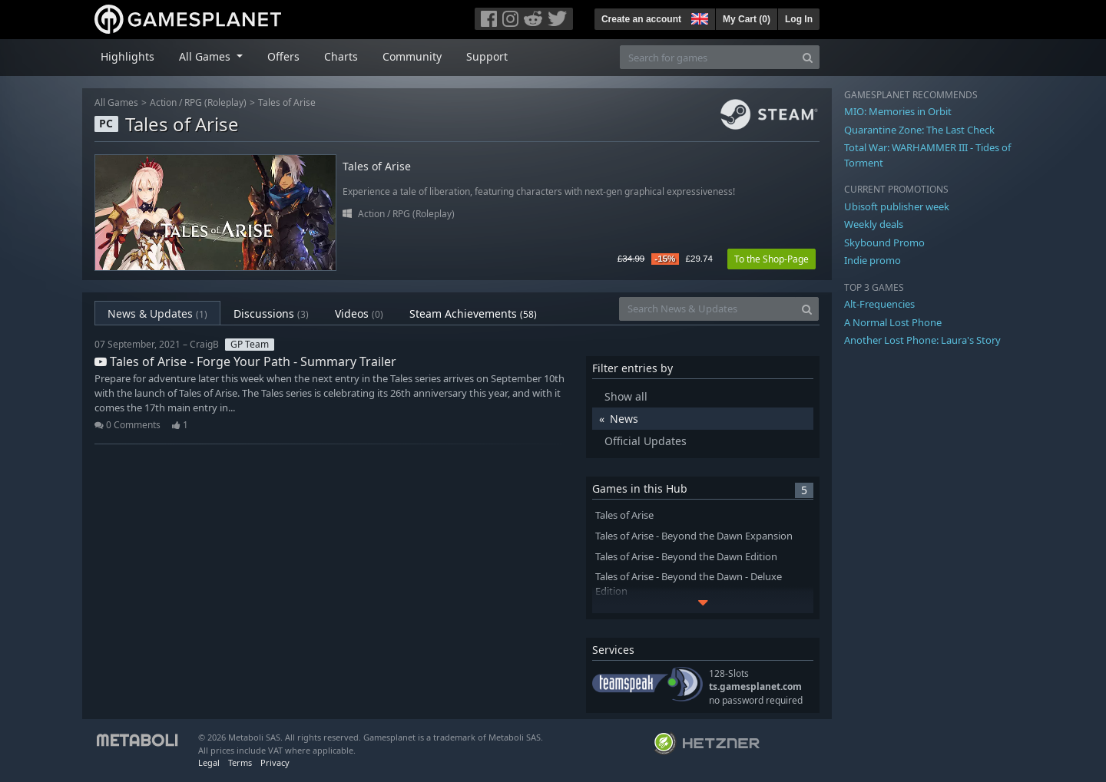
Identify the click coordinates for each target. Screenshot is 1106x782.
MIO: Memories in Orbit (898, 111)
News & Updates (157, 313)
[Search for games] (708, 57)
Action (163, 102)
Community (412, 56)
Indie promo (872, 260)
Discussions (271, 313)
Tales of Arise (287, 102)
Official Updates (645, 441)
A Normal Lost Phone (893, 322)
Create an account (641, 19)
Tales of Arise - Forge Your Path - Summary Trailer (245, 361)
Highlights (127, 56)
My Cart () (746, 19)
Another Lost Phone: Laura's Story (922, 340)
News (624, 418)
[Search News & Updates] (707, 309)
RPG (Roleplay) (215, 102)
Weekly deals (873, 224)
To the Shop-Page (771, 259)
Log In (799, 19)
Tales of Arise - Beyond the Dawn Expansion (694, 536)
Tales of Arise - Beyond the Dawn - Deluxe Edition (688, 584)
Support (487, 56)
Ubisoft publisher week (896, 206)
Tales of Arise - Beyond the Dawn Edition (686, 556)
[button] (698, 17)
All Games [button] (206, 56)
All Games (116, 102)
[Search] (808, 57)
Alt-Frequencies (879, 304)
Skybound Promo (884, 242)
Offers (283, 56)
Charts (341, 56)
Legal (209, 762)
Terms (240, 762)
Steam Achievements (473, 313)
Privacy (275, 762)
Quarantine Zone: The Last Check (919, 130)
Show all (625, 396)
